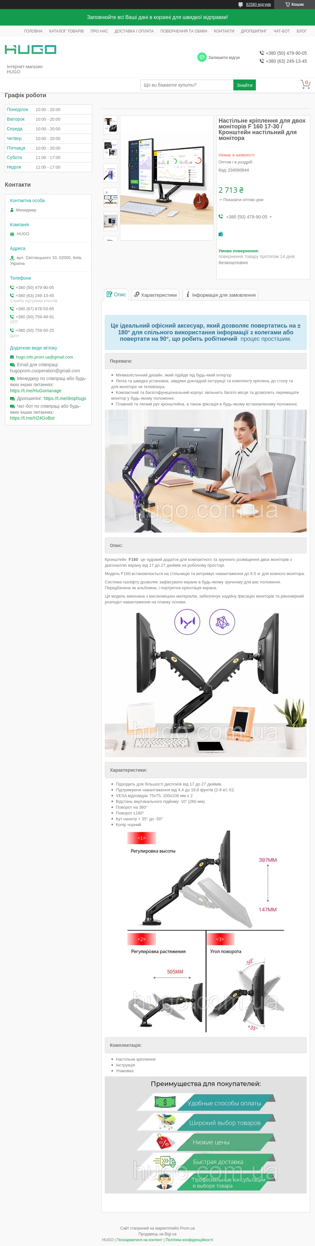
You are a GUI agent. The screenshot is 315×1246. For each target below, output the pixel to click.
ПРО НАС (99, 31)
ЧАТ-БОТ (282, 31)
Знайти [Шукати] (244, 85)
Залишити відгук (224, 57)
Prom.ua (187, 1228)
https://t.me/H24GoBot (32, 418)
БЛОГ (302, 31)
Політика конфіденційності (189, 1240)
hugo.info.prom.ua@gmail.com (44, 357)
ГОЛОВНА (33, 31)
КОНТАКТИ (224, 31)
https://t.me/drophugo (65, 398)
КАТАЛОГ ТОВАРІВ (66, 31)
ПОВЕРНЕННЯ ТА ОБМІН (183, 31)
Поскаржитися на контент (139, 1240)
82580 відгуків (258, 4)
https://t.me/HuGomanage (35, 390)
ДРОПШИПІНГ (254, 31)
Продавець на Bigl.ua (157, 1234)
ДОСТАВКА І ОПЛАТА (134, 31)
